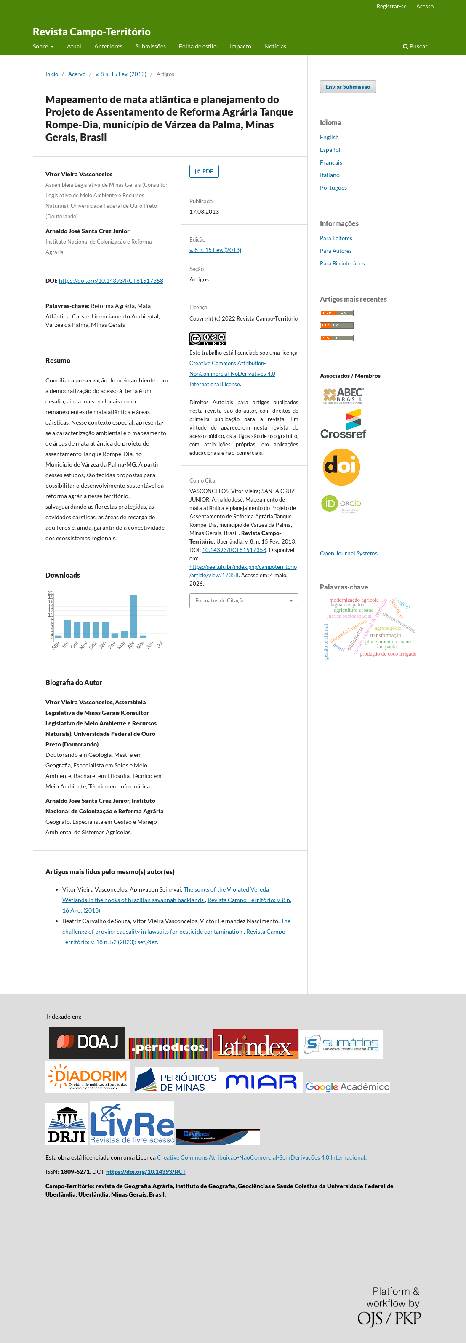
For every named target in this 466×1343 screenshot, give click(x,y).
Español (330, 149)
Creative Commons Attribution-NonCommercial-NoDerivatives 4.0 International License (232, 374)
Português (333, 187)
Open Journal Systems (349, 553)
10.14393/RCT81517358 (234, 550)
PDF (207, 171)
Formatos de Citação (220, 600)
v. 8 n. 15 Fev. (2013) (121, 74)
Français (331, 162)
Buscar (415, 46)
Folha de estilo (198, 46)
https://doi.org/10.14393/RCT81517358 (111, 280)
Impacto (240, 46)
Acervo (76, 74)
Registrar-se (392, 6)
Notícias (275, 46)
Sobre (41, 46)
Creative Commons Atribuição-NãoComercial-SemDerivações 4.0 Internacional (261, 1157)
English (329, 137)
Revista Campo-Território (92, 31)
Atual (74, 46)
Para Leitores (336, 238)
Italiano (330, 174)
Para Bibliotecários (342, 263)
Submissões (151, 46)
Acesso (425, 6)
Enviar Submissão (348, 86)
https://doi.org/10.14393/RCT (146, 1171)
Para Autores (336, 250)
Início (51, 74)
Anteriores (108, 46)
